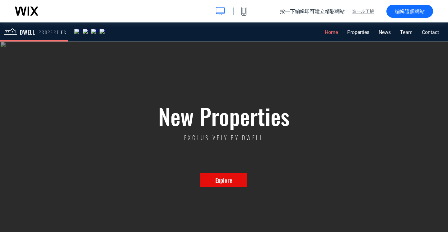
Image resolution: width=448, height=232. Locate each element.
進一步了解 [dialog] (363, 11)
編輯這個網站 (410, 11)
